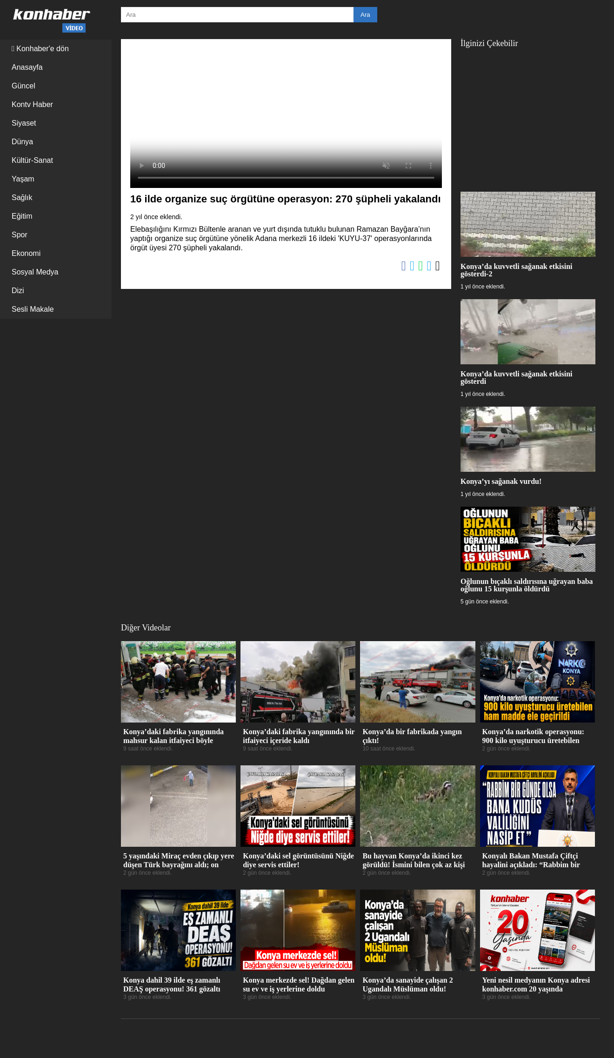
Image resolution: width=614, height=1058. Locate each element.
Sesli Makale (33, 309)
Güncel (23, 86)
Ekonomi (26, 253)
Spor (19, 235)
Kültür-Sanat (32, 160)
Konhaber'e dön (40, 49)
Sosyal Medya (35, 272)
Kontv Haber (32, 104)
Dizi (18, 291)
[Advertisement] (527, 115)
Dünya (22, 142)
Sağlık (22, 197)
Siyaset (24, 123)
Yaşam (23, 179)
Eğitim (22, 216)
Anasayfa (27, 67)
